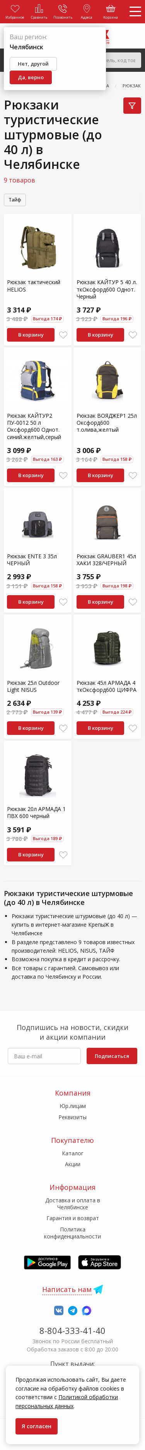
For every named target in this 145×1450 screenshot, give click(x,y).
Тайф (15, 199)
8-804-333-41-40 (72, 1330)
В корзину (31, 334)
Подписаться (112, 1055)
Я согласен (36, 1426)
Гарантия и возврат (72, 1218)
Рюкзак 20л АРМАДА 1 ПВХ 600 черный (36, 812)
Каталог (73, 1153)
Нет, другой (33, 63)
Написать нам (67, 1289)
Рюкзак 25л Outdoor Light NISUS (33, 686)
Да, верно (31, 77)
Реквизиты (72, 1117)
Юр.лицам (73, 1106)
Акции (72, 1164)
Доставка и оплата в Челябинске (72, 1203)
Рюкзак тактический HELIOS (33, 285)
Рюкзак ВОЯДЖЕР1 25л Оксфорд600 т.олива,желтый (107, 422)
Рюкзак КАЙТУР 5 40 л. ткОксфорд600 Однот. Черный (107, 289)
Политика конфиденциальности (72, 1233)
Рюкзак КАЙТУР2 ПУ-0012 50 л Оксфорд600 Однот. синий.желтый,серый (34, 426)
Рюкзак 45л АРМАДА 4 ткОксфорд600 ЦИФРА (106, 686)
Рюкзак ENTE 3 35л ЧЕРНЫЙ (32, 559)
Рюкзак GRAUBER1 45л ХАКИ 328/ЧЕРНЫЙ (106, 559)
